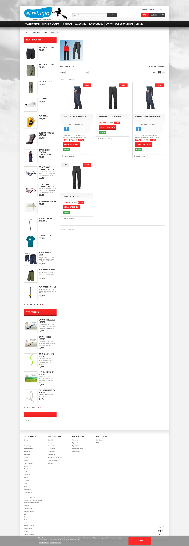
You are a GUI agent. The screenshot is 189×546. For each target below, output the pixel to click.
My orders (75, 440)
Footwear (27, 454)
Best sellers (52, 446)
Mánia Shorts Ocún (47, 270)
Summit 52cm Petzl (46, 218)
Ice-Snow (27, 472)
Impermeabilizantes (30, 498)
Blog (29, 421)
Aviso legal (51, 454)
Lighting (26, 480)
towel (25, 522)
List (163, 73)
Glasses (26, 505)
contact (144, 9)
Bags (25, 514)
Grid (159, 73)
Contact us (51, 451)
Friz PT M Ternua (46, 82)
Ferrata (26, 469)
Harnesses (27, 443)
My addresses (76, 446)
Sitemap (50, 463)
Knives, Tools (28, 492)
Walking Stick (28, 448)
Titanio (26, 531)
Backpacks (27, 489)
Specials (51, 440)
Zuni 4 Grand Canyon (47, 201)
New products (33, 40)
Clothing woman (29, 511)
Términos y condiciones (55, 457)
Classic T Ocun (45, 236)
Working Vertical (29, 525)
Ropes (26, 460)
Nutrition (27, 495)
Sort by (62, 72)
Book (25, 483)
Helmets (26, 457)
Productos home (29, 534)
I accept (140, 541)
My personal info (77, 448)
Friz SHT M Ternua (46, 47)
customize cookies (55, 542)
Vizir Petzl (43, 99)
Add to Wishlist (69, 156)
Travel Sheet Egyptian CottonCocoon (45, 152)
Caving (26, 466)
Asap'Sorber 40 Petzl (47, 287)
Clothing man (35, 32)
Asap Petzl (43, 116)
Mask (25, 486)
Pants (45, 32)
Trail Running (28, 528)
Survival (26, 517)
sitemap (151, 9)
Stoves (26, 477)
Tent (25, 520)
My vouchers (76, 451)
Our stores (51, 448)
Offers (26, 440)
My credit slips (76, 443)
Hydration (27, 474)
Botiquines (27, 451)
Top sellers (32, 312)
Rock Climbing (28, 463)
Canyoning (27, 446)
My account (78, 436)
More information (44, 542)
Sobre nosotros (53, 460)
